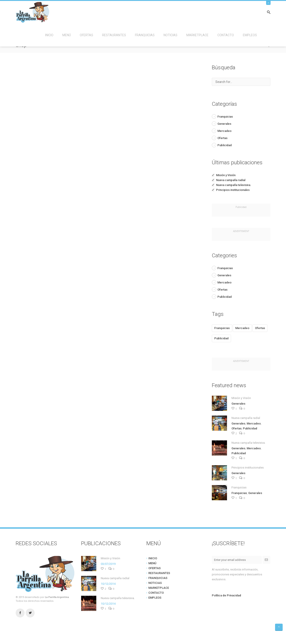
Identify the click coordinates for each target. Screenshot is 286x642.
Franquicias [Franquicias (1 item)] (222, 328)
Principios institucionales (233, 190)
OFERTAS (86, 35)
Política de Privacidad (226, 595)
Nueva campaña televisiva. (233, 185)
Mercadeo (224, 131)
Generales (224, 123)
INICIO (49, 35)
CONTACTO (225, 35)
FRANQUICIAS (145, 35)
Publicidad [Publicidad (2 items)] (221, 338)
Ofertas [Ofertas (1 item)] (260, 328)
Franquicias (225, 116)
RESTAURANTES (114, 35)
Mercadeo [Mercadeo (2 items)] (242, 328)
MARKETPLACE (197, 35)
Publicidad (224, 145)
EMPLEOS (250, 35)
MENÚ (66, 35)
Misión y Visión (226, 175)
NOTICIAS (170, 35)
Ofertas (222, 138)
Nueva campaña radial (230, 180)
